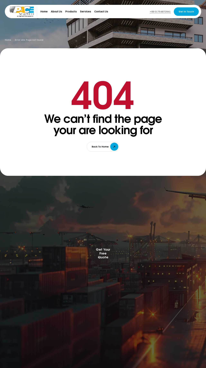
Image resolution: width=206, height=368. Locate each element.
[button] (160, 12)
